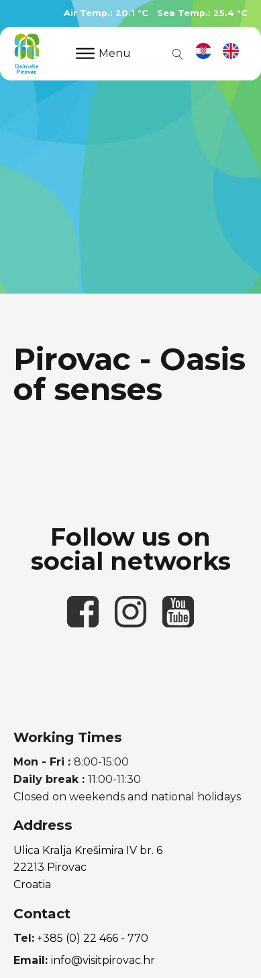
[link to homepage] (26, 54)
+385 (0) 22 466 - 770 (92, 938)
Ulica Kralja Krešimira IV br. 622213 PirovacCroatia (87, 867)
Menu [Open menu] (103, 53)
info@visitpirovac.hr (103, 960)
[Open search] (175, 53)
